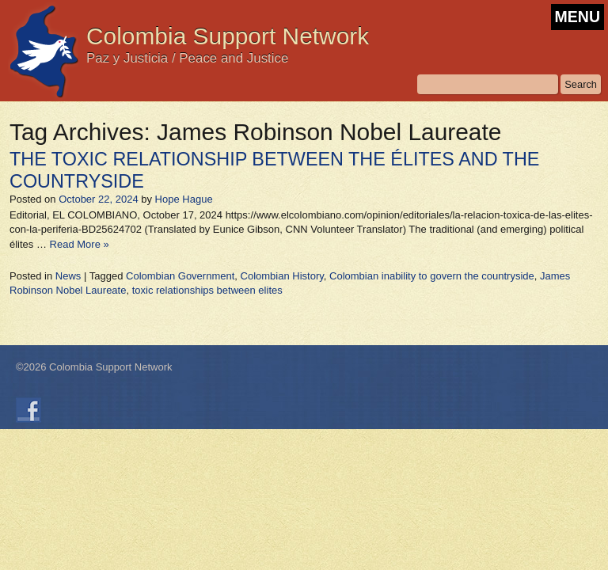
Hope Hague (184, 199)
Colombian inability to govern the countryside (431, 276)
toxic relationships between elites (207, 290)
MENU (577, 16)
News (68, 276)
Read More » (79, 244)
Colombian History (282, 276)
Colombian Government (180, 276)
